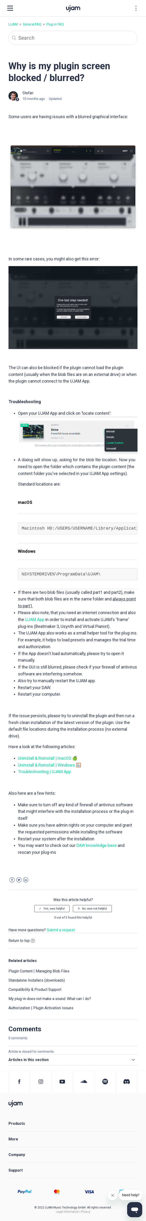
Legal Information (67, 1211)
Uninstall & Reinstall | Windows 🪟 (49, 765)
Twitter (18, 879)
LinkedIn (25, 879)
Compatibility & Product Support (34, 989)
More (13, 1139)
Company (16, 1154)
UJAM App (34, 619)
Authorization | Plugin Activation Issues (40, 1008)
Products (16, 1123)
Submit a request (61, 930)
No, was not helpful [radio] (94, 908)
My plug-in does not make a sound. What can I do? (49, 999)
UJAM (13, 24)
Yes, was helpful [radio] (54, 908)
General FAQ (32, 24)
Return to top (21, 940)
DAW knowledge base (96, 845)
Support (15, 1170)
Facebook (12, 879)
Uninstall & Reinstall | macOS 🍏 (47, 758)
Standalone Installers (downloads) (36, 980)
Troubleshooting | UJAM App (44, 771)
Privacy (85, 1211)
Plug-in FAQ (55, 24)
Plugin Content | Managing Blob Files (38, 971)
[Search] (73, 38)
